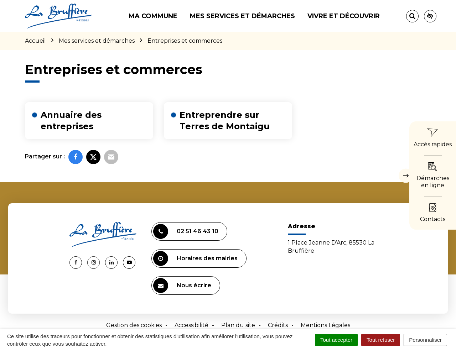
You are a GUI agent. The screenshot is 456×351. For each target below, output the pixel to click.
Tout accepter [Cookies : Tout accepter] (336, 340)
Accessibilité (191, 325)
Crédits (278, 325)
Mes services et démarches (242, 16)
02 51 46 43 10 (185, 231)
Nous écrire (182, 285)
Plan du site (238, 325)
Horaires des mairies (195, 258)
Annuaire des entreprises (71, 120)
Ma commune (153, 16)
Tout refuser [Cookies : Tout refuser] (381, 340)
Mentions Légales (325, 325)
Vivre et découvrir (343, 16)
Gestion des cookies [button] (134, 325)
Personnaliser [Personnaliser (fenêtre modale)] (425, 340)
